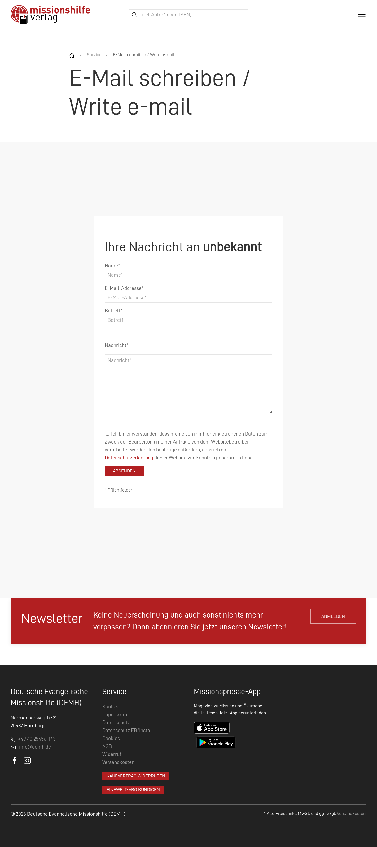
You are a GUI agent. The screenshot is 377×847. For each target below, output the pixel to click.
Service (94, 54)
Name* (112, 265)
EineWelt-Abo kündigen (133, 789)
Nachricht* (117, 345)
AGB (107, 746)
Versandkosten (118, 762)
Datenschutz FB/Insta (126, 730)
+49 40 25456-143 (33, 738)
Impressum (114, 714)
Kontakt (111, 706)
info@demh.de (35, 746)
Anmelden (333, 616)
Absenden (124, 470)
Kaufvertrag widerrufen (136, 776)
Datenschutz (116, 722)
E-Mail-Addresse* (124, 288)
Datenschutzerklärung (129, 457)
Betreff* (114, 310)
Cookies (111, 738)
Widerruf (111, 754)
